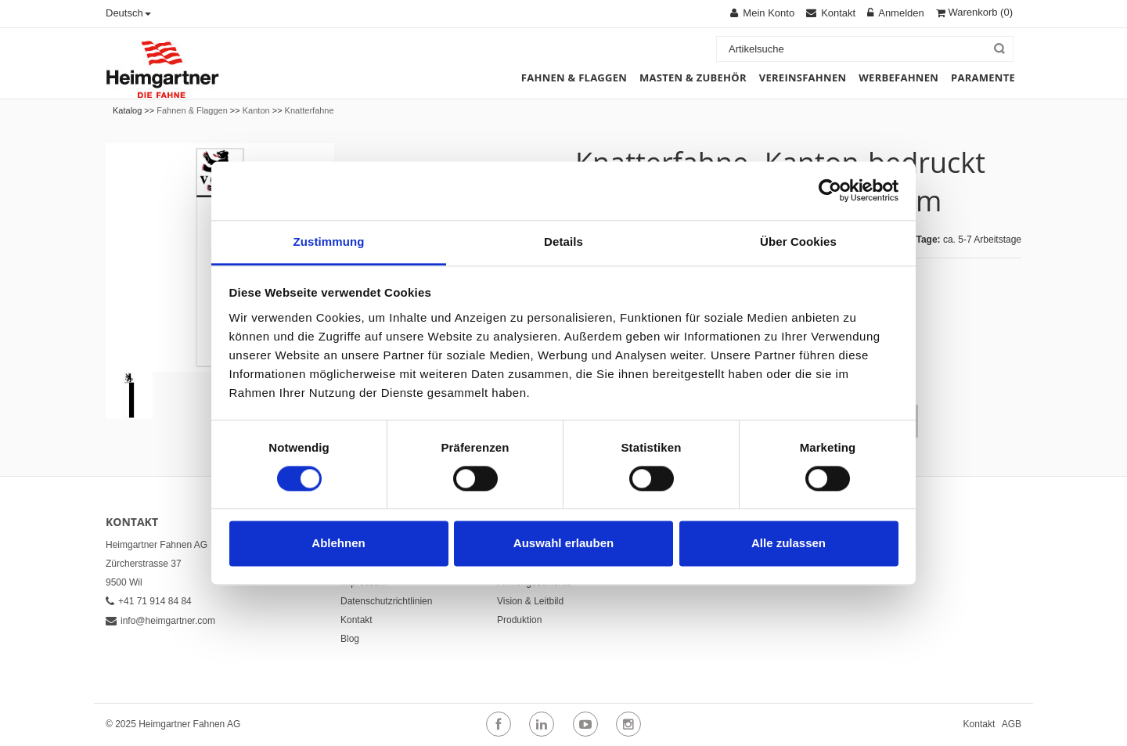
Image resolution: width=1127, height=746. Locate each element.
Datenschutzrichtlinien (386, 601)
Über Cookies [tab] (798, 241)
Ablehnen (338, 543)
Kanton (256, 110)
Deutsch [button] (128, 13)
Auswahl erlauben (563, 543)
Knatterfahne (309, 110)
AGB (1011, 724)
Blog (349, 638)
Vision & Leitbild (530, 601)
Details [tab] (563, 241)
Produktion (519, 619)
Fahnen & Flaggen (192, 110)
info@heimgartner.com (160, 620)
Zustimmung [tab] (329, 241)
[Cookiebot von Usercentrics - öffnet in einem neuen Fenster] (830, 190)
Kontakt (356, 619)
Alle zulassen (788, 543)
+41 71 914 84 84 (149, 601)
